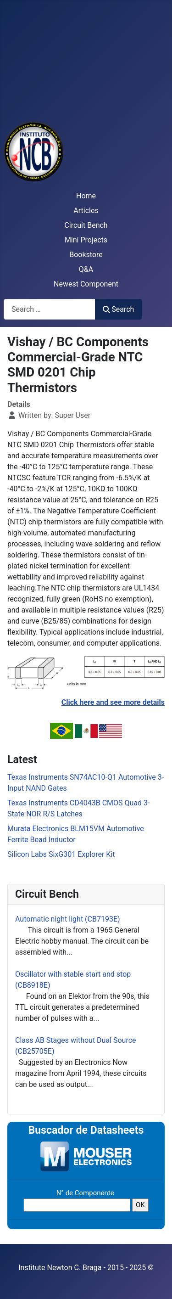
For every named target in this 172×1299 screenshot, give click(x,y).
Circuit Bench (85, 225)
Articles (85, 210)
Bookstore (86, 254)
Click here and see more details (113, 702)
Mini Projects (86, 240)
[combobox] (49, 309)
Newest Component (86, 284)
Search (118, 309)
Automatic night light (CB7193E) (67, 919)
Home (86, 195)
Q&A (86, 269)
